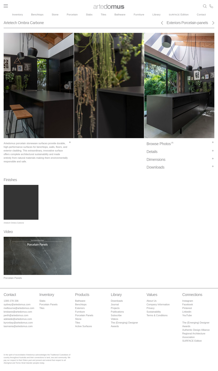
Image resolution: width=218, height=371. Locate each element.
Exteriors (174, 23)
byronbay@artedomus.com (18, 322)
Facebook (187, 304)
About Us (152, 301)
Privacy (150, 308)
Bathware (120, 14)
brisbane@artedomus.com (18, 311)
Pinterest (187, 308)
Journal (115, 304)
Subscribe (116, 315)
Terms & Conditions (157, 315)
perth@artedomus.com (16, 315)
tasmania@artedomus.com (18, 326)
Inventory (17, 14)
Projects (115, 308)
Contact (201, 14)
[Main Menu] (39, 6)
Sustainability (154, 311)
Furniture (139, 14)
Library (156, 14)
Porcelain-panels (194, 23)
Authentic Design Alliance (196, 330)
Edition (179, 14)
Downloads (117, 301)
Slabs (89, 14)
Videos (114, 319)
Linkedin (186, 311)
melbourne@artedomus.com (19, 308)
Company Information (158, 304)
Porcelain (72, 14)
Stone (55, 14)
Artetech (10, 23)
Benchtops (37, 14)
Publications (117, 311)
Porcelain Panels (48, 304)
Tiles (103, 14)
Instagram (187, 301)
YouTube (187, 315)
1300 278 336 (11, 301)
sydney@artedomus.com (17, 304)
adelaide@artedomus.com (18, 319)
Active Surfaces (83, 326)
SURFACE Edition (192, 341)
